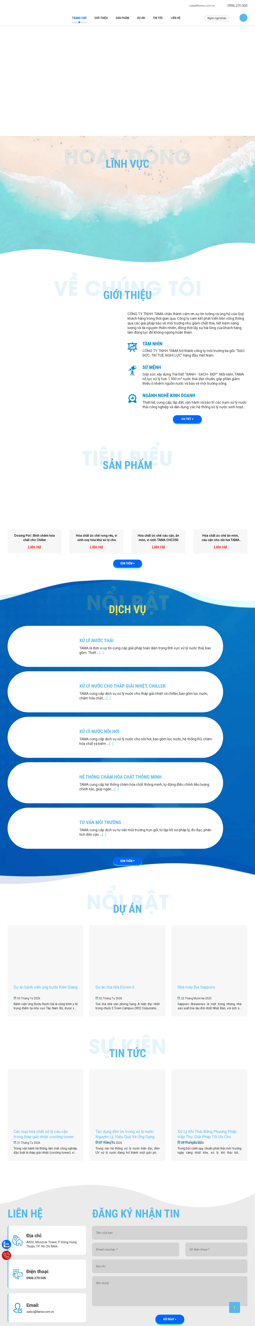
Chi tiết (186, 416)
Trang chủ (79, 18)
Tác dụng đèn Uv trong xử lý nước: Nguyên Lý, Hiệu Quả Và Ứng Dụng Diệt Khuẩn (112, 1284)
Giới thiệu (101, 18)
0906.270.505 (237, 5)
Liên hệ (175, 18)
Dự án (141, 18)
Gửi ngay (168, 1217)
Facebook (199, 1251)
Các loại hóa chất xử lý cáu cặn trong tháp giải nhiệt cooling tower (110, 1267)
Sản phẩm (122, 18)
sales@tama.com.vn (202, 5)
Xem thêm (126, 560)
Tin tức (158, 18)
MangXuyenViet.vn (175, 1316)
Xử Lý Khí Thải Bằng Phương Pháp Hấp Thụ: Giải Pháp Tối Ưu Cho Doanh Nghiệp (112, 1301)
